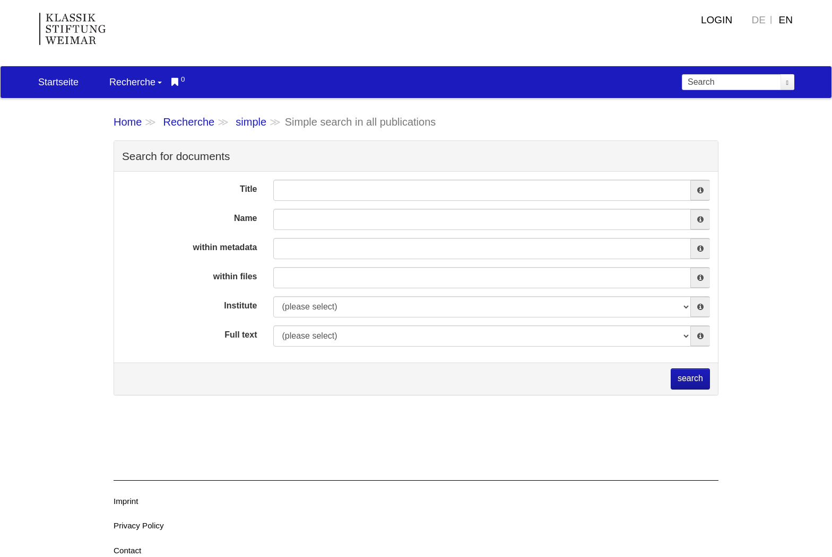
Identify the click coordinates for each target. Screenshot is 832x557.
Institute (240, 305)
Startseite (58, 82)
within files (235, 276)
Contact (127, 550)
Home (128, 122)
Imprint (126, 501)
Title (248, 188)
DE (759, 19)
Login (716, 19)
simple (251, 122)
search (690, 378)
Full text (240, 334)
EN (786, 19)
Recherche (135, 82)
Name (245, 218)
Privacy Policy (139, 525)
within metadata (225, 247)
